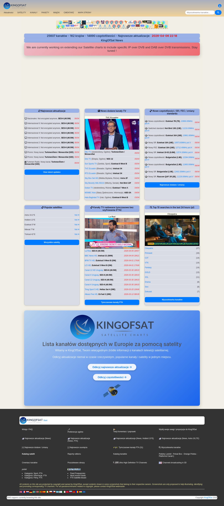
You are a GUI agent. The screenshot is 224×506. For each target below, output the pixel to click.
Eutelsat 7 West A (120, 188)
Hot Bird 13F (125, 183)
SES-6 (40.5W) (64, 118)
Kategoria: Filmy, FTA (33, 478)
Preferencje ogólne (75, 430)
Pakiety (162, 454)
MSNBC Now (90, 193)
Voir (77, 215)
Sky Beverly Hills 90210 (94, 183)
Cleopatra (149, 248)
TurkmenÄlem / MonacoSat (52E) (59, 152)
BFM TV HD (90, 260)
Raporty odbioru (74, 454)
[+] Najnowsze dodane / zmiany (35, 447)
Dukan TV (89, 188)
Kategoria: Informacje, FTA (36, 475)
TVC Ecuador (90, 168)
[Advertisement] (112, 82)
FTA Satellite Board (78, 478)
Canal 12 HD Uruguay (94, 270)
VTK (146, 263)
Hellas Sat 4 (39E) (107, 289)
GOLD (147, 272)
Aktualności (8, 12)
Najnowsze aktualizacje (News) (36, 438)
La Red (88, 251)
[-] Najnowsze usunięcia (77, 447)
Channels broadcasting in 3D (172, 463)
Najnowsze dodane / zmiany (172, 185)
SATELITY (21, 12)
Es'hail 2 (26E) (104, 294)
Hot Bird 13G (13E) (173, 128)
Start (33, 420)
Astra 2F (124, 178)
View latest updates (52, 172)
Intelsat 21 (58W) (105, 256)
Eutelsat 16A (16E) (174, 135)
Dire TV (88, 159)
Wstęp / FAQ (27, 429)
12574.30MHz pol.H (184, 152)
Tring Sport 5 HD (92, 289)
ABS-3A (127, 193)
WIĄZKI (56, 12)
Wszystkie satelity (52, 242)
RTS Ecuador (90, 173)
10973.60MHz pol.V (182, 143)
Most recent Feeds (78, 475)
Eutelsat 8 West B (119, 164)
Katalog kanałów (120, 454)
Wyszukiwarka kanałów (172, 300)
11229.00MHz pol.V (185, 177)
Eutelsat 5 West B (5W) (106, 260)
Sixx (146, 287)
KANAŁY (33, 12)
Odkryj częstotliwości (112, 377)
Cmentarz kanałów (29, 463)
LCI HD (88, 265)
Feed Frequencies (77, 473)
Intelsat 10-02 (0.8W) (166, 152)
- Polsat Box (176, 454)
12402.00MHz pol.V (182, 172)
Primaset (148, 253)
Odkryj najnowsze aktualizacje (112, 367)
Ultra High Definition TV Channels (130, 463)
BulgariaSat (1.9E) (174, 157)
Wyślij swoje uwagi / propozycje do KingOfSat (178, 429)
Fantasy (148, 267)
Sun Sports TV (91, 164)
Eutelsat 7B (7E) (173, 121)
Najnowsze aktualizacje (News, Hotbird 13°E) (133, 438)
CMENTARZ (69, 12)
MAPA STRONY (84, 12)
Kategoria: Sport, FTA (33, 473)
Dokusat (148, 292)
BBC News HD (91, 256)
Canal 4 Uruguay (92, 275)
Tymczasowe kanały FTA (112, 302)
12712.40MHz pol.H (184, 148)
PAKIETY (45, 12)
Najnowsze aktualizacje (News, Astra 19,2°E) (179, 438)
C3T (146, 258)
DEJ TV (88, 152)
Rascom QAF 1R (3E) (166, 177)
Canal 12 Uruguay (92, 280)
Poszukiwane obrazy (76, 463)
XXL (146, 277)
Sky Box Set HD (91, 178)
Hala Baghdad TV (92, 197)
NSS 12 (110, 159)
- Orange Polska (189, 454)
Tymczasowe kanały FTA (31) (128, 447)
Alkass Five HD (91, 294)
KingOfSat (208, 498)
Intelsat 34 (117, 168)
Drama (147, 282)
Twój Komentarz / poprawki (124, 431)
